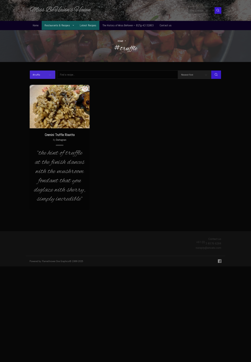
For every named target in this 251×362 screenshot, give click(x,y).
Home (36, 25)
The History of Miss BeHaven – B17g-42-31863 (128, 25)
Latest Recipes (88, 25)
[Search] (218, 10)
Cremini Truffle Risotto (60, 135)
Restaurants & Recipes (57, 25)
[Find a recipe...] (201, 10)
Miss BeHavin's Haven (60, 10)
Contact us (166, 25)
